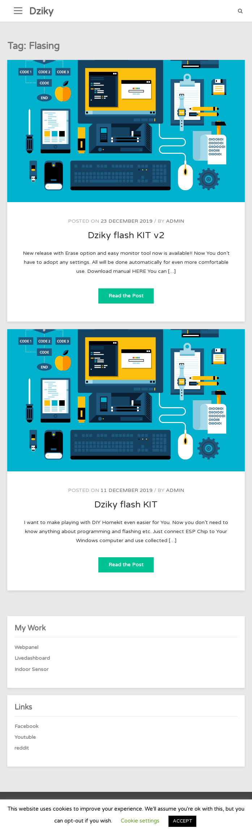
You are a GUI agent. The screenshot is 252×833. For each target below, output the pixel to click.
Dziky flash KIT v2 (126, 235)
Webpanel (26, 647)
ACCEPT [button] (182, 821)
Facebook (26, 726)
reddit (21, 748)
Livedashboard (32, 658)
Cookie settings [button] (140, 820)
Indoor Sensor (31, 669)
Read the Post (131, 293)
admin (175, 221)
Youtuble (25, 737)
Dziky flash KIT (126, 504)
